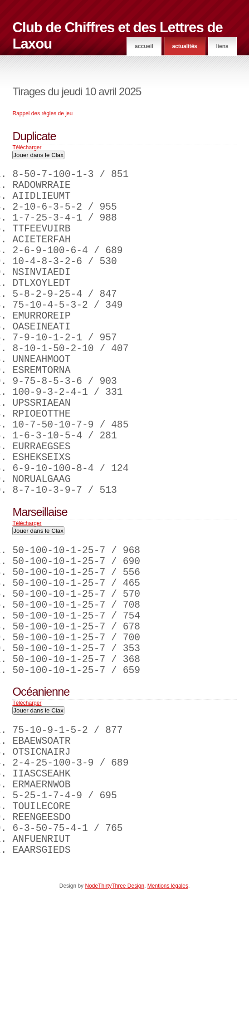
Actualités (184, 46)
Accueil (144, 46)
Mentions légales (167, 1008)
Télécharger (26, 147)
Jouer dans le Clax (38, 155)
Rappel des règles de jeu (42, 113)
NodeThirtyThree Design (114, 1008)
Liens (222, 46)
